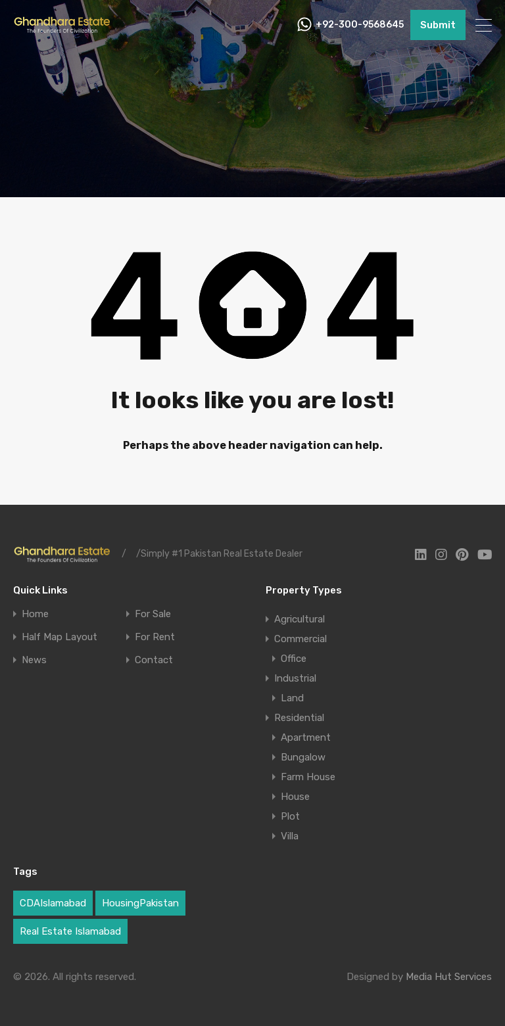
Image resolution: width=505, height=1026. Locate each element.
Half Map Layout (59, 637)
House (295, 797)
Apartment (306, 737)
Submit (438, 25)
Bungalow (303, 757)
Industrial (295, 678)
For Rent (155, 637)
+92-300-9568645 (360, 25)
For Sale (153, 614)
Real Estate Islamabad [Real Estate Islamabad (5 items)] (70, 931)
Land (292, 698)
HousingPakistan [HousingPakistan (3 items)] (140, 903)
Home (35, 614)
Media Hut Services (449, 977)
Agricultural (299, 619)
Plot (290, 816)
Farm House (308, 777)
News (34, 660)
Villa (290, 836)
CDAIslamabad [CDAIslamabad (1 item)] (53, 903)
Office (293, 659)
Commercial (300, 639)
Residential (299, 718)
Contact (154, 660)
